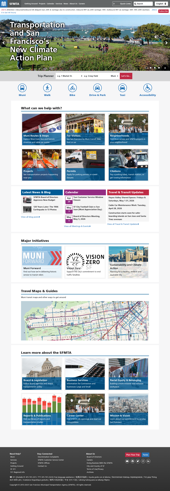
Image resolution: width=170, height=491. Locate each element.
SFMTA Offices (44, 463)
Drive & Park (97, 95)
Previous (3, 42)
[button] (161, 4)
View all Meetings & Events (76, 226)
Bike (72, 95)
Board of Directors (94, 457)
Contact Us (42, 466)
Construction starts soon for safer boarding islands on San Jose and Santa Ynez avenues (127, 216)
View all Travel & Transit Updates (122, 224)
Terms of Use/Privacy (95, 469)
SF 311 (13, 469)
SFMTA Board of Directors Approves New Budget (45, 198)
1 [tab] (147, 68)
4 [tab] (159, 68)
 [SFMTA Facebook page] (132, 461)
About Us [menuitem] (73, 4)
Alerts (3, 10)
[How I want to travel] (114, 76)
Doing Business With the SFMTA (100, 463)
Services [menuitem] (59, 4)
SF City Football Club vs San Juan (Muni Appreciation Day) (87, 208)
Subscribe (163, 11)
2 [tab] (151, 68)
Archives (90, 472)
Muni (22, 95)
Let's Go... (126, 76)
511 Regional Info (17, 472)
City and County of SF (95, 466)
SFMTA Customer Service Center (51, 460)
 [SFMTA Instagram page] (143, 461)
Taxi (122, 95)
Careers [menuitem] (82, 4)
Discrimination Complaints (48, 457)
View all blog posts (29, 217)
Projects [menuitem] (42, 4)
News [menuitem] (66, 4)
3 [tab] (155, 68)
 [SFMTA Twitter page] (138, 461)
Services (13, 460)
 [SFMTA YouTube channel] (127, 461)
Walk (47, 95)
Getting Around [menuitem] (31, 4)
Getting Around (16, 466)
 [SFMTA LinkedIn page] (148, 461)
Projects (13, 463)
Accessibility (147, 95)
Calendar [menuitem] (50, 4)
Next (166, 42)
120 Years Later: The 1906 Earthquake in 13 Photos (45, 208)
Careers (90, 460)
